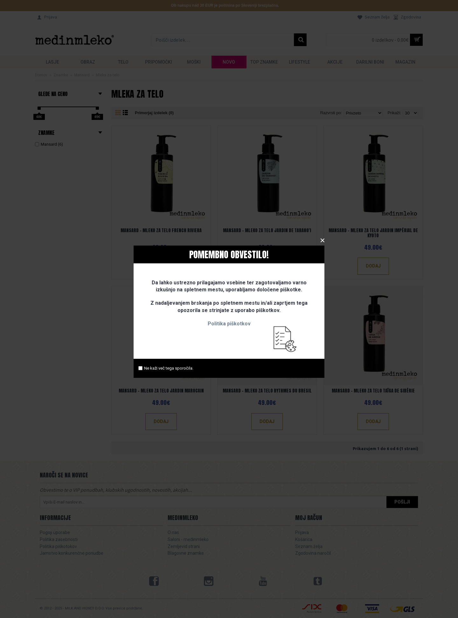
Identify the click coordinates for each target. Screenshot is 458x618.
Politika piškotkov (229, 324)
